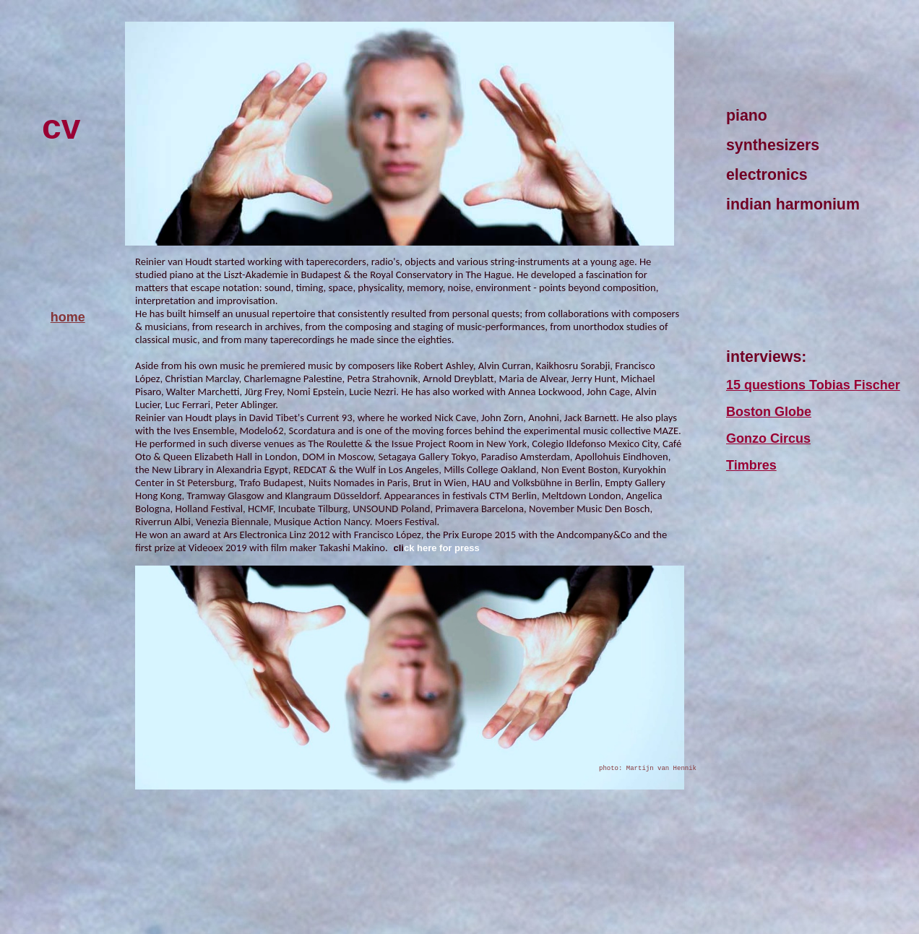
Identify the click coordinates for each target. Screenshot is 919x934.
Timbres (751, 465)
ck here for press (442, 547)
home (68, 317)
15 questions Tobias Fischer (813, 385)
